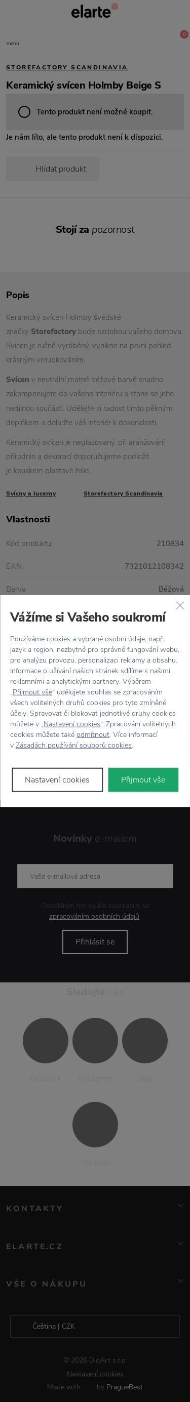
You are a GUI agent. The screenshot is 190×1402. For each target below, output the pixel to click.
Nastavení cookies (72, 723)
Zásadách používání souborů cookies (74, 745)
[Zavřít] (180, 605)
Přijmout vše (32, 691)
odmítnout (93, 734)
